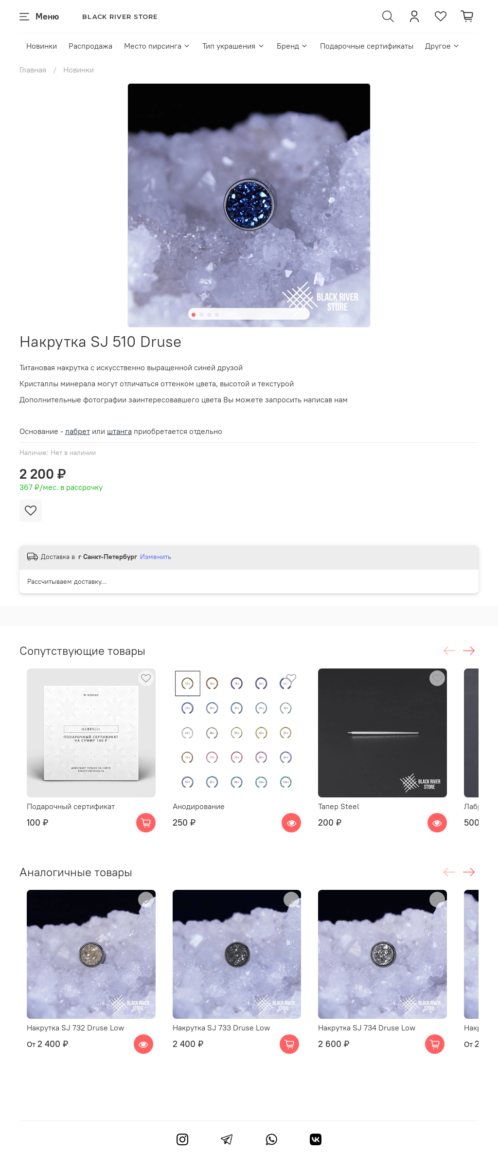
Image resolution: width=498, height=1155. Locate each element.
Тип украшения (233, 46)
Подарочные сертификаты (366, 46)
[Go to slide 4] (217, 315)
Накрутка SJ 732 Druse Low (68, 1053)
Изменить (155, 556)
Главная (32, 69)
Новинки (41, 46)
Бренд (292, 46)
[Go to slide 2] (201, 315)
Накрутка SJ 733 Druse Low (226, 1053)
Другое (442, 46)
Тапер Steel (357, 819)
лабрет (77, 431)
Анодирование (204, 819)
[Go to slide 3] (209, 315)
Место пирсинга (157, 46)
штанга (119, 431)
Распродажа (90, 46)
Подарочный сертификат (63, 819)
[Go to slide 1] (194, 315)
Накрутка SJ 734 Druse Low (385, 1053)
